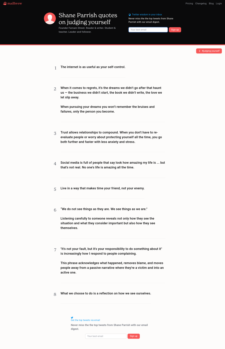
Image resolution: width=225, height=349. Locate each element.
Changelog (201, 3)
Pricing (189, 3)
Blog (211, 3)
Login (219, 3)
